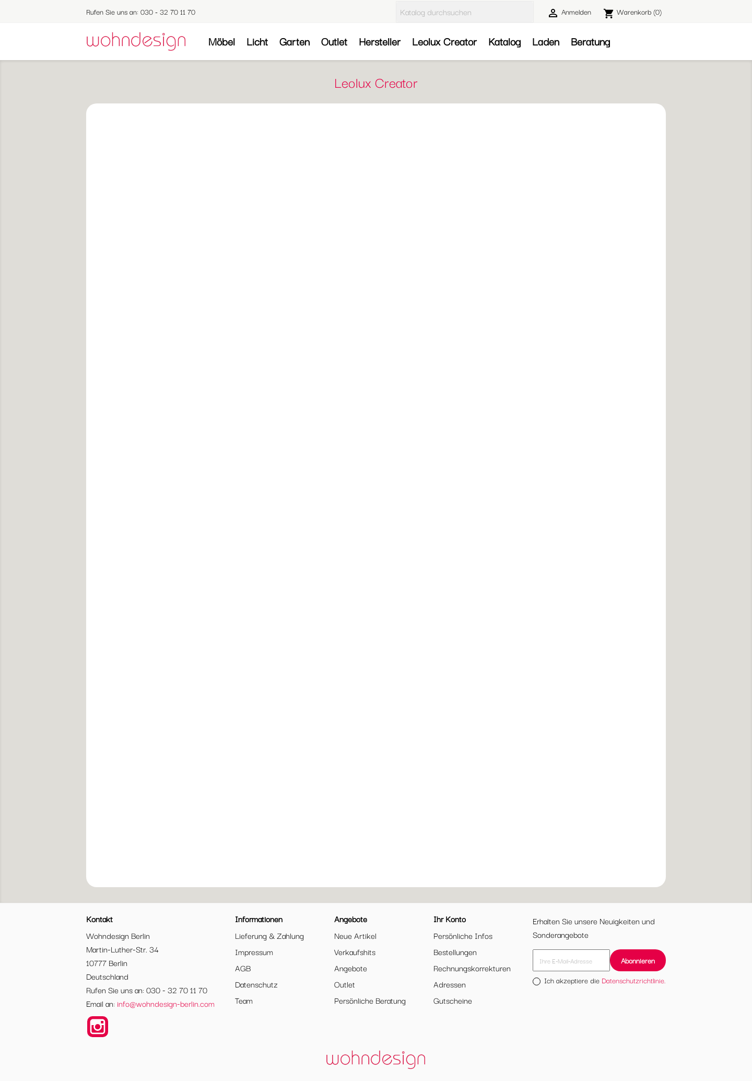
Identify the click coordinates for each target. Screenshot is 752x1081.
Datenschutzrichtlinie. (634, 980)
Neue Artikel (355, 935)
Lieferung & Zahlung (269, 935)
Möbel (221, 41)
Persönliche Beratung (370, 1000)
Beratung (590, 41)
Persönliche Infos (462, 935)
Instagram (97, 1026)
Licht (257, 41)
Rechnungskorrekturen (472, 967)
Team (244, 1000)
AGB (243, 967)
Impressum (254, 951)
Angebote (350, 967)
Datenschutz (256, 984)
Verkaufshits (354, 951)
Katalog (504, 41)
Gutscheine (452, 1000)
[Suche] (464, 12)
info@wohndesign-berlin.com (166, 1003)
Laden (545, 41)
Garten (294, 41)
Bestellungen (455, 951)
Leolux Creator (444, 41)
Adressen (449, 984)
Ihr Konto (449, 918)
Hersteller (380, 41)
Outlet (334, 41)
